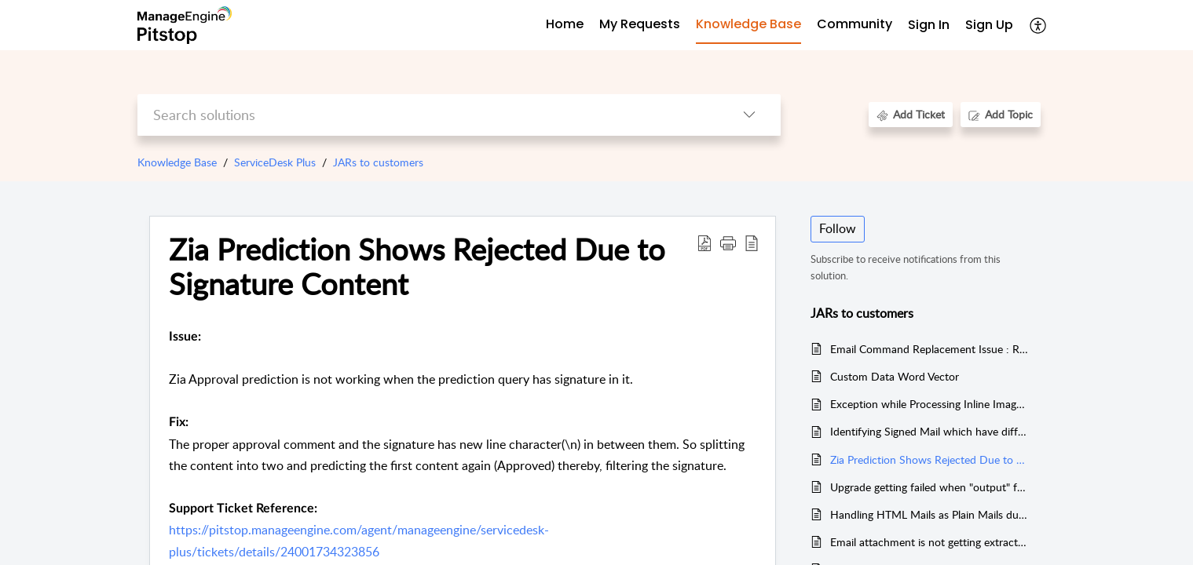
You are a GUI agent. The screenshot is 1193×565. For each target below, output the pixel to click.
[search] (427, 115)
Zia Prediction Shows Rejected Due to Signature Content (417, 266)
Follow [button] (837, 228)
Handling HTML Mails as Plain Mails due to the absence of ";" (929, 514)
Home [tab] (565, 24)
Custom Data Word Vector (894, 376)
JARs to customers (378, 162)
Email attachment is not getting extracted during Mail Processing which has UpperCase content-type (929, 541)
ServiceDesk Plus (275, 162)
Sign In (929, 25)
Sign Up (989, 25)
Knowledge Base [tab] (748, 24)
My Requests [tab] (639, 24)
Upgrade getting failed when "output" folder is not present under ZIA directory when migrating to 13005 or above (929, 486)
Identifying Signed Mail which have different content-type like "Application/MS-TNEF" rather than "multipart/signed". (929, 431)
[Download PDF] (704, 242)
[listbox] (749, 115)
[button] (728, 242)
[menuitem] (928, 25)
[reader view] (751, 242)
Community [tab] (854, 24)
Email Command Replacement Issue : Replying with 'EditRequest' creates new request (929, 348)
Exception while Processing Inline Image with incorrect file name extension (929, 403)
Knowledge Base (177, 162)
